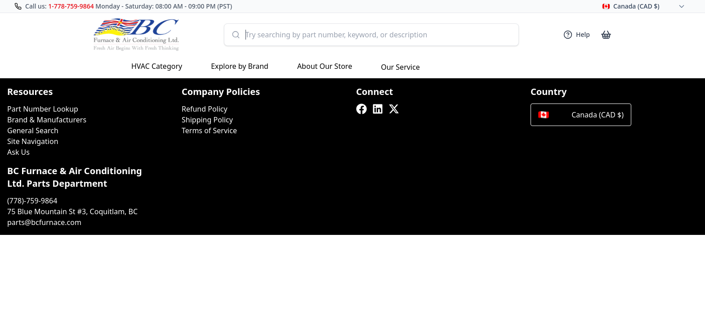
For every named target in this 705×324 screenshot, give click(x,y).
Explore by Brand (239, 66)
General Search (32, 130)
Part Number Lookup (42, 109)
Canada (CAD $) (581, 115)
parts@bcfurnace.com (44, 222)
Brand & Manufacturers (46, 120)
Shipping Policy (207, 120)
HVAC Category (156, 66)
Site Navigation (32, 141)
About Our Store (324, 66)
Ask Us (18, 152)
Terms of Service (209, 130)
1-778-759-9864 (71, 6)
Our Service (400, 67)
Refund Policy (205, 109)
